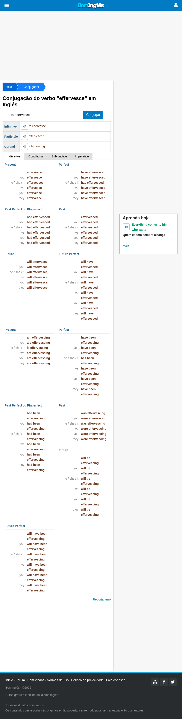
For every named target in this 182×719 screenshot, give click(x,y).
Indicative (14, 156)
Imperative (82, 156)
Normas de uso (58, 680)
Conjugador (31, 87)
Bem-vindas (35, 680)
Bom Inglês (91, 6)
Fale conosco (115, 680)
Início (8, 87)
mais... (127, 246)
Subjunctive (59, 156)
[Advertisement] (91, 45)
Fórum (20, 680)
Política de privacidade (87, 680)
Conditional (36, 156)
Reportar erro (102, 599)
